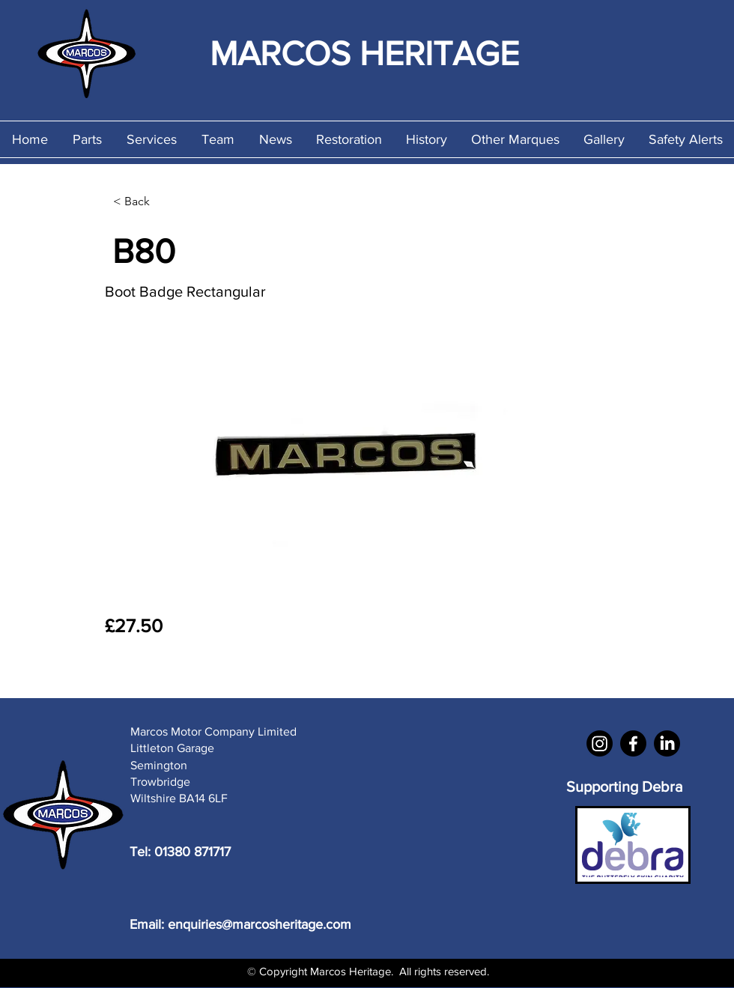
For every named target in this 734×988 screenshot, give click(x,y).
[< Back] (162, 201)
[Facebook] (633, 743)
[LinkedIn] (667, 743)
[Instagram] (599, 743)
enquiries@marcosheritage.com (259, 924)
